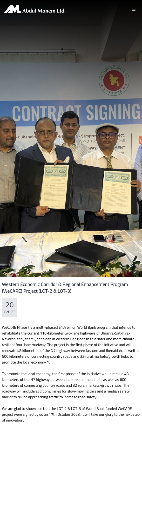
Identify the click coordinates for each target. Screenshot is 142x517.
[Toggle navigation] (133, 9)
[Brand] (35, 9)
